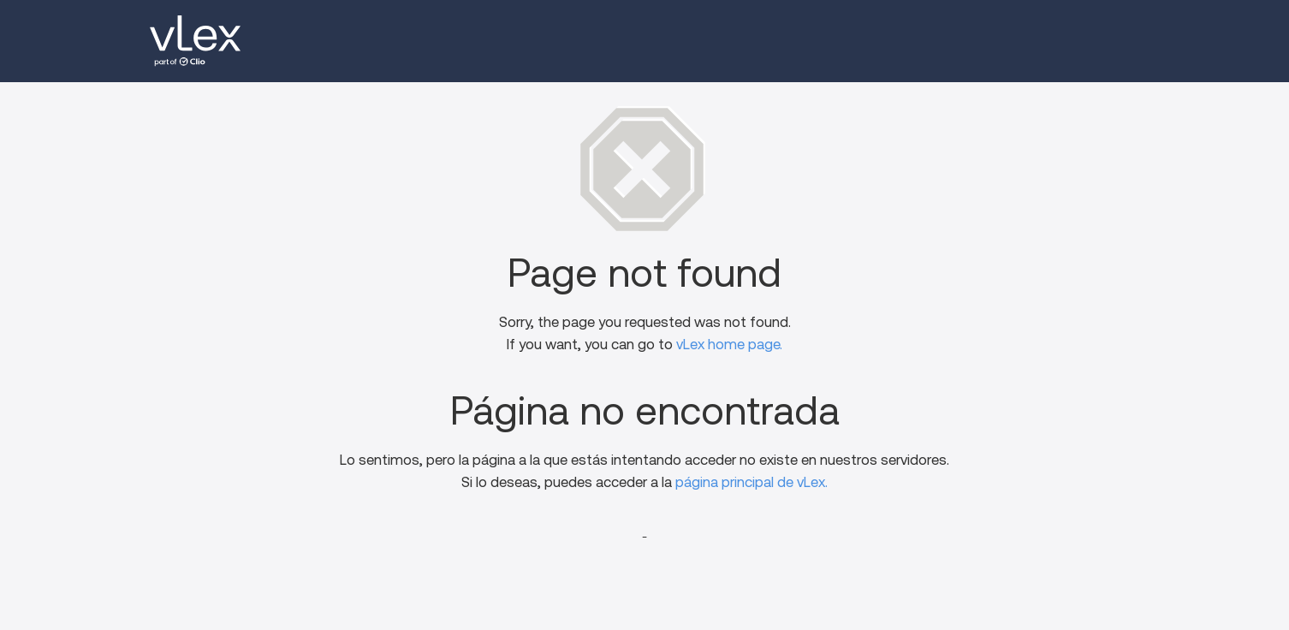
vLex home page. (729, 344)
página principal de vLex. (751, 482)
